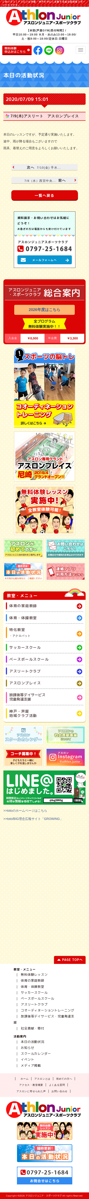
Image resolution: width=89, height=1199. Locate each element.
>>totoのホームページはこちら (25, 810)
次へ (37, 167)
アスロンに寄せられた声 (31, 1091)
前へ (50, 180)
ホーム (24, 1078)
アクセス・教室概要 (31, 1084)
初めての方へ (64, 1078)
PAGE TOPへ (70, 960)
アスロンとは (42, 1078)
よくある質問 (57, 1084)
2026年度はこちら (44, 310)
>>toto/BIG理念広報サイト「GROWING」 (33, 819)
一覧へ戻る (44, 195)
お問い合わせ (60, 1091)
